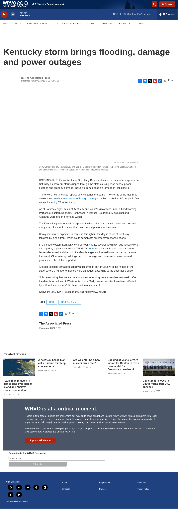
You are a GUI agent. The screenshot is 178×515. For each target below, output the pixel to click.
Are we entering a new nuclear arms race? (86, 368)
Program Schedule (39, 30)
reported (93, 255)
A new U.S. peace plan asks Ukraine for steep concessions (52, 369)
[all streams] (167, 20)
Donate (170, 7)
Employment (104, 489)
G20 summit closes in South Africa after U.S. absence (156, 390)
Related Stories (14, 360)
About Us (124, 30)
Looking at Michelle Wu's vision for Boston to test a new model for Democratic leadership (123, 371)
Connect (141, 30)
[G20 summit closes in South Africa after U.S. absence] (159, 374)
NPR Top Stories (69, 308)
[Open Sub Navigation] (10, 30)
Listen (4, 30)
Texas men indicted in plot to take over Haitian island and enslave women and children (18, 392)
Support (107, 30)
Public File (141, 489)
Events (91, 30)
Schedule (66, 495)
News (18, 30)
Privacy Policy (143, 495)
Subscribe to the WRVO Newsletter (27, 459)
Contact (102, 495)
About (64, 489)
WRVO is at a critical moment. (61, 415)
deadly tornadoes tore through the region (76, 205)
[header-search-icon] (156, 7)
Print (171, 86)
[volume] (12, 21)
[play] (4, 20)
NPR (51, 308)
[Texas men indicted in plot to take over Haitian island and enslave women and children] (19, 374)
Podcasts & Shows (69, 30)
